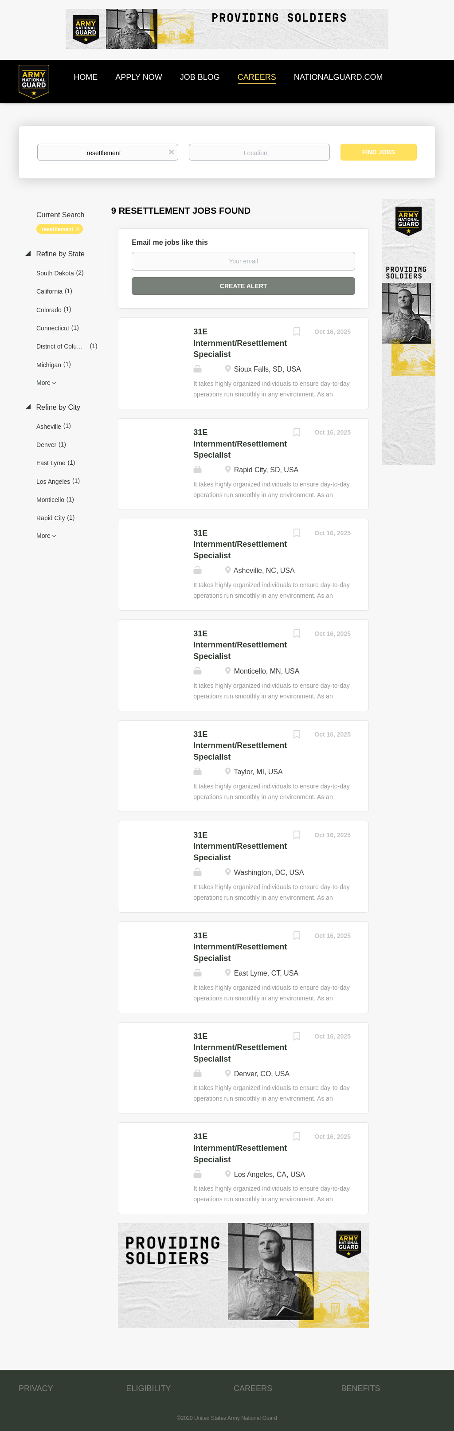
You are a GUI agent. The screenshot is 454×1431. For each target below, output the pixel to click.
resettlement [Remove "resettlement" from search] (57, 229)
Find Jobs (378, 152)
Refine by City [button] (57, 407)
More (43, 382)
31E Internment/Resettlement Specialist (240, 343)
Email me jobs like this (170, 242)
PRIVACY (36, 1388)
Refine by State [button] (59, 254)
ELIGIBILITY (148, 1388)
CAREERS (253, 1388)
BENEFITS (360, 1388)
